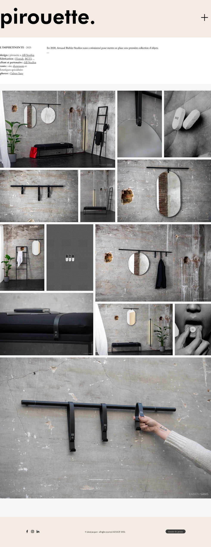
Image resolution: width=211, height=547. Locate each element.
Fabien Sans (16, 73)
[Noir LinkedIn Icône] (38, 531)
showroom (18, 66)
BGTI (28, 58)
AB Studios (28, 55)
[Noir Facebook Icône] (27, 531)
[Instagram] (32, 531)
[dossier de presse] (176, 531)
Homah (19, 58)
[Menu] (204, 17)
